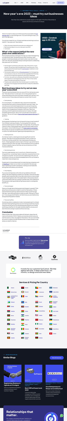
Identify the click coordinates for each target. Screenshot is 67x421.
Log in (54, 2)
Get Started (60, 2)
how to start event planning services (28, 114)
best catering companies (31, 128)
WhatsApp (33, 2)
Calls (15, 2)
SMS (27, 2)
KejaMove (6, 164)
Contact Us (45, 2)
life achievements (24, 72)
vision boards (25, 68)
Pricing (39, 2)
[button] (15, 3)
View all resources (56, 357)
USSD (22, 2)
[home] (5, 3)
